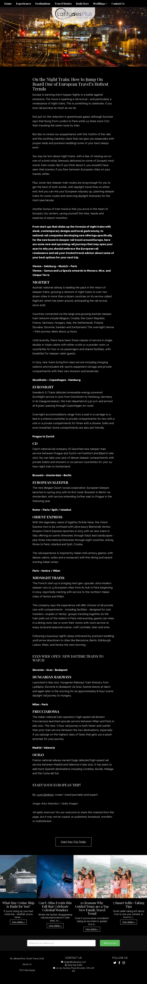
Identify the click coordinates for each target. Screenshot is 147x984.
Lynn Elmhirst (45, 794)
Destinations (42, 3)
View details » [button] (18, 922)
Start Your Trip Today (73, 841)
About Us (27, 964)
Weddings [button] (100, 3)
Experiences (23, 3)
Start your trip (110, 943)
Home (8, 3)
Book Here (82, 3)
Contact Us (118, 3)
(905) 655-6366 (74, 965)
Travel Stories (63, 3)
